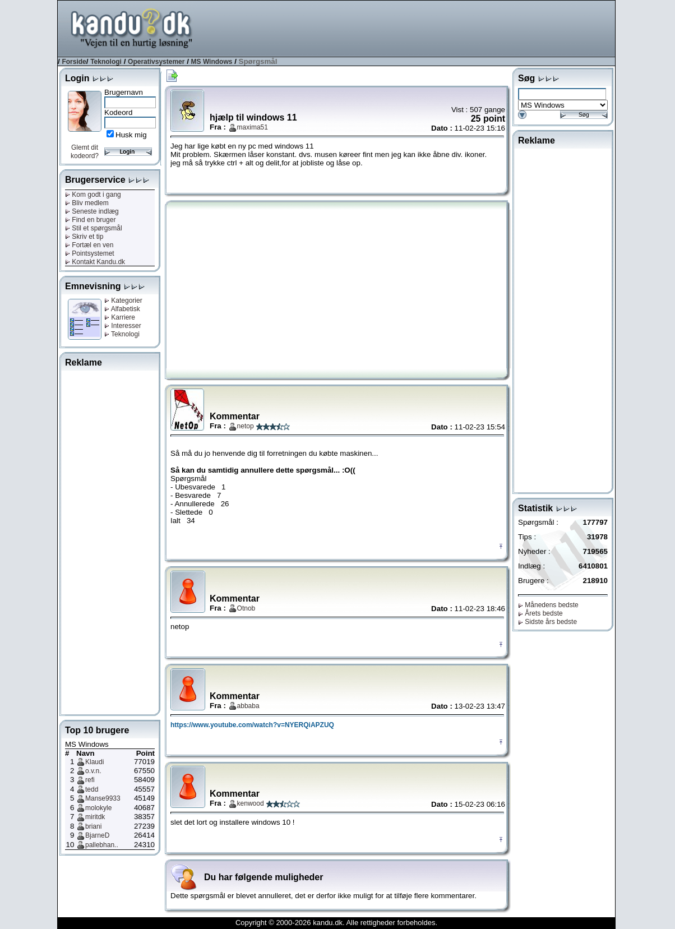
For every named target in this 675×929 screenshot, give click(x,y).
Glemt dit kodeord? (85, 152)
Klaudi (94, 762)
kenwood (250, 803)
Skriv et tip (84, 237)
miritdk (95, 817)
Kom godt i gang (93, 194)
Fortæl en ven (89, 245)
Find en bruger (90, 220)
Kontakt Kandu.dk (95, 262)
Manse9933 (103, 798)
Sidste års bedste (547, 622)
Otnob (246, 608)
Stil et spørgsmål (93, 228)
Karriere (119, 317)
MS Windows (212, 62)
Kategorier (123, 300)
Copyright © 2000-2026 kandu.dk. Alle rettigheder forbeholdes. (336, 922)
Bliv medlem (87, 203)
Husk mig (131, 135)
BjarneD (97, 835)
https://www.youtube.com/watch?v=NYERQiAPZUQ (252, 725)
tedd (91, 789)
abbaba (248, 706)
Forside (74, 62)
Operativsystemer (156, 62)
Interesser (122, 326)
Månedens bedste (548, 605)
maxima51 (252, 127)
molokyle (98, 808)
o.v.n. (93, 771)
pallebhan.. (101, 845)
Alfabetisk (122, 309)
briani (93, 826)
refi (90, 780)
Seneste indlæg (92, 211)
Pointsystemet (89, 253)
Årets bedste (540, 613)
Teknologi (106, 62)
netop (245, 426)
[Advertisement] (411, 27)
